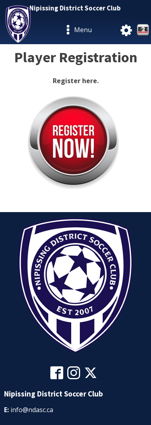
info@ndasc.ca (31, 409)
